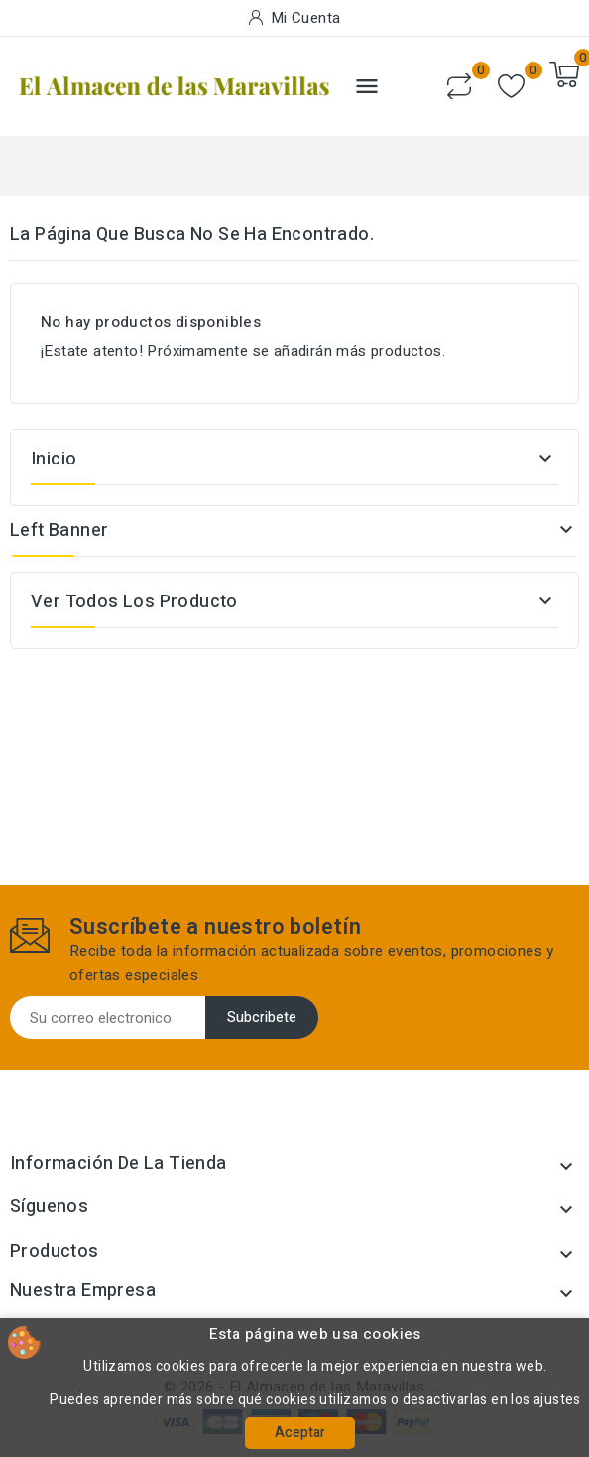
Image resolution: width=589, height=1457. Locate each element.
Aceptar (300, 1432)
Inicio (53, 459)
